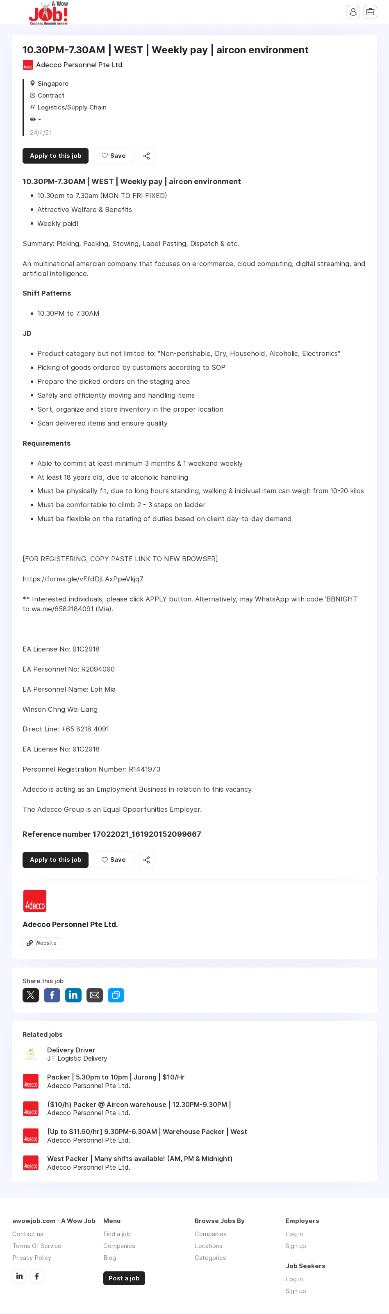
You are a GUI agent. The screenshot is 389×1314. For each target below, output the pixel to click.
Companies (119, 1246)
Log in (294, 1235)
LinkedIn (19, 1277)
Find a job (117, 1235)
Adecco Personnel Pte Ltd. (80, 65)
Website (46, 944)
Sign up (296, 1246)
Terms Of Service (36, 1246)
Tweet (31, 996)
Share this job (147, 156)
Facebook (37, 1277)
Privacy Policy (31, 1258)
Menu (18, 12)
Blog (109, 1258)
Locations (209, 1246)
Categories (210, 1258)
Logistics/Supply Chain (72, 107)
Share (52, 996)
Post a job (124, 1279)
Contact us (27, 1235)
